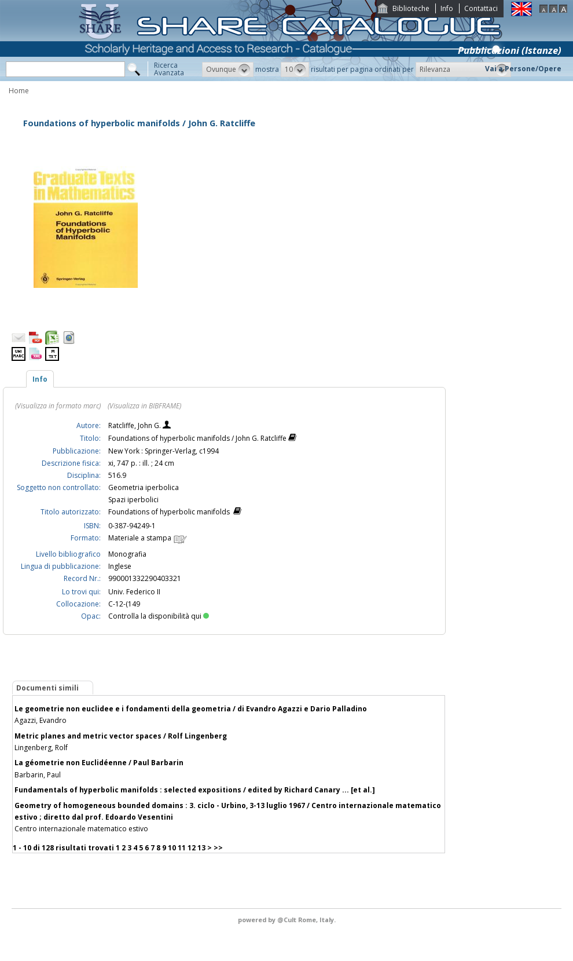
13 (201, 848)
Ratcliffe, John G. (135, 425)
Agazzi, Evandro (40, 720)
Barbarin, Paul (37, 775)
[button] (228, 69)
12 (192, 848)
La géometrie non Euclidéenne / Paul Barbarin (98, 763)
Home (19, 91)
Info (446, 8)
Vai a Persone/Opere (523, 69)
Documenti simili (47, 688)
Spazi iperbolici (133, 500)
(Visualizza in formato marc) (58, 406)
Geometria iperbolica (143, 487)
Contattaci (481, 8)
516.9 (117, 475)
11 (182, 848)
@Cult (287, 919)
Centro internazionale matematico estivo (81, 829)
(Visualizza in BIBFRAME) (144, 406)
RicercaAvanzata (169, 68)
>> (218, 848)
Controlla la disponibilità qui (158, 616)
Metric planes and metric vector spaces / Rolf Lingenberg (120, 736)
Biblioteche (410, 8)
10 (172, 848)
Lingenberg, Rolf (41, 747)
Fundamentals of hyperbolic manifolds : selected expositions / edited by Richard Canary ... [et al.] (194, 790)
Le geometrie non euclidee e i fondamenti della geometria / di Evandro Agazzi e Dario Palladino (190, 709)
